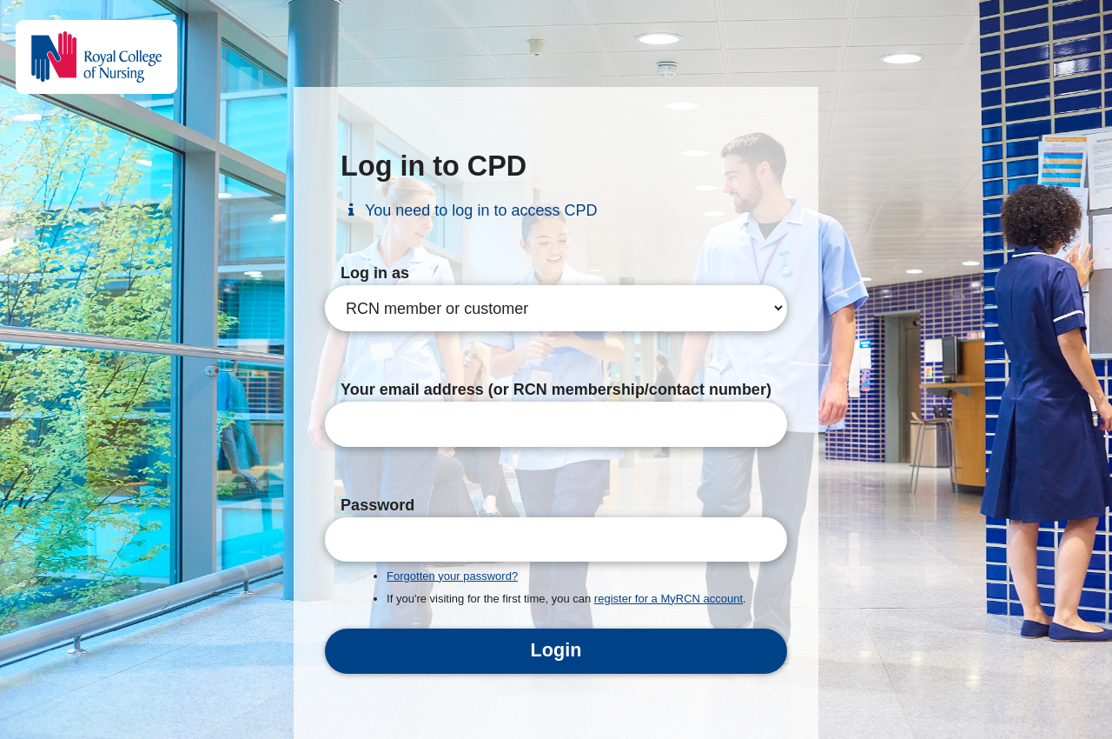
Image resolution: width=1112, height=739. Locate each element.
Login (556, 650)
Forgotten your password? (452, 576)
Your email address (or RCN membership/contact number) (556, 389)
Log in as (375, 273)
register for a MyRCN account (668, 598)
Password (377, 505)
